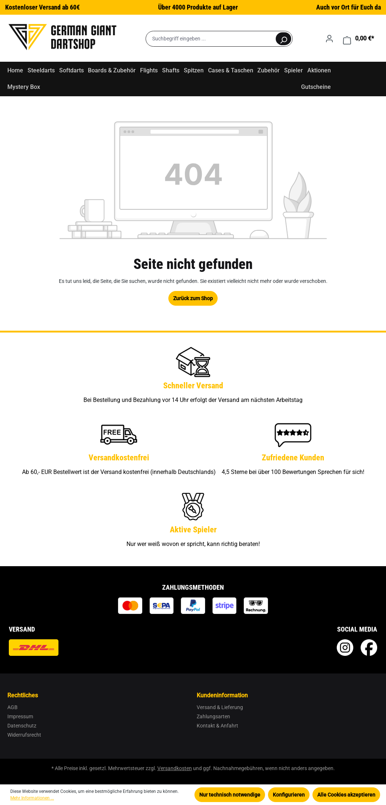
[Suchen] (283, 38)
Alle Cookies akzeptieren (346, 795)
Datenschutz (21, 726)
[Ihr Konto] (329, 38)
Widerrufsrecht (24, 735)
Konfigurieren (289, 795)
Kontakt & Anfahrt (217, 726)
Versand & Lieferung (220, 707)
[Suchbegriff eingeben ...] (210, 38)
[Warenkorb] (358, 38)
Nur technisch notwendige (229, 795)
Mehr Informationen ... (32, 798)
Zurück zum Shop (193, 298)
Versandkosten (174, 768)
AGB (12, 707)
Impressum (20, 716)
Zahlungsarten (213, 716)
